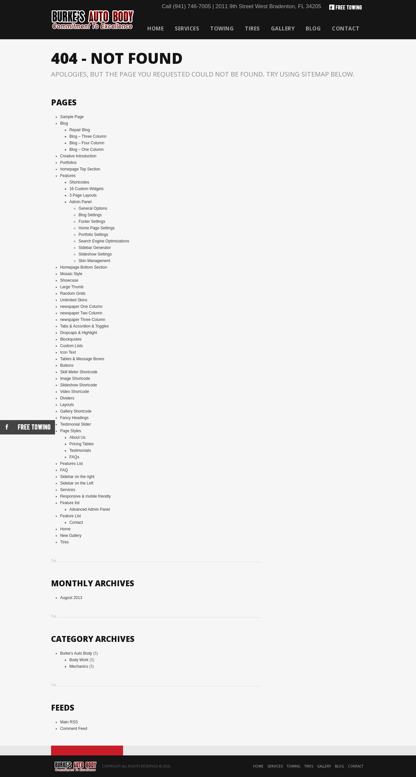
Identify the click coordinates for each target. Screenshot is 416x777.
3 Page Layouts (83, 195)
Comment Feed (73, 728)
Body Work (78, 660)
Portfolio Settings (93, 234)
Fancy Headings (74, 417)
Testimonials (80, 450)
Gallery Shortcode (76, 411)
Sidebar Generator (95, 247)
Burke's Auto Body (76, 653)
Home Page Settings (97, 228)
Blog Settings (90, 215)
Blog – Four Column (86, 143)
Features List (71, 463)
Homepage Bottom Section (83, 267)
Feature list (70, 503)
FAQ (64, 470)
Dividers (67, 398)
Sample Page (72, 117)
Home (155, 28)
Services (187, 28)
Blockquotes (70, 339)
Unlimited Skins (73, 300)
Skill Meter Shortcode (79, 372)
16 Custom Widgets (86, 188)
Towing (222, 28)
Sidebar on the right (77, 476)
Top (53, 560)
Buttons (67, 365)
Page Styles (70, 431)
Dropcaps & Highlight (78, 332)
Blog (313, 28)
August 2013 (71, 597)
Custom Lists (71, 346)
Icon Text (68, 352)
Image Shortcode (75, 378)
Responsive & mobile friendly (85, 496)
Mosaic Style (71, 274)
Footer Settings (92, 221)
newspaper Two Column (81, 313)
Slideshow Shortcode (78, 385)
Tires (252, 28)
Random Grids (72, 293)
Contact (346, 28)
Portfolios (68, 162)
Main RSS (69, 722)
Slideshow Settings (95, 254)
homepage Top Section (80, 169)
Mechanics (78, 666)
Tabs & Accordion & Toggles (84, 326)
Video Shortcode (74, 391)
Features (68, 175)
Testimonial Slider (75, 424)
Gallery (283, 28)
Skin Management (94, 260)
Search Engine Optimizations (104, 241)
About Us (77, 437)
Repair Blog (79, 130)
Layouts (67, 404)
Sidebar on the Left (76, 483)
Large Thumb (71, 287)
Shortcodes (79, 182)
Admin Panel (80, 202)
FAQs (74, 457)
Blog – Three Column (87, 136)
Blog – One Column (86, 149)
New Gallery (70, 535)
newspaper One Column (81, 306)
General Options (93, 208)
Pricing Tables (81, 444)
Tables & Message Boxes (82, 359)
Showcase (69, 280)
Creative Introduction (78, 156)
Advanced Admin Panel (89, 509)
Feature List (70, 516)
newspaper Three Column (82, 319)
